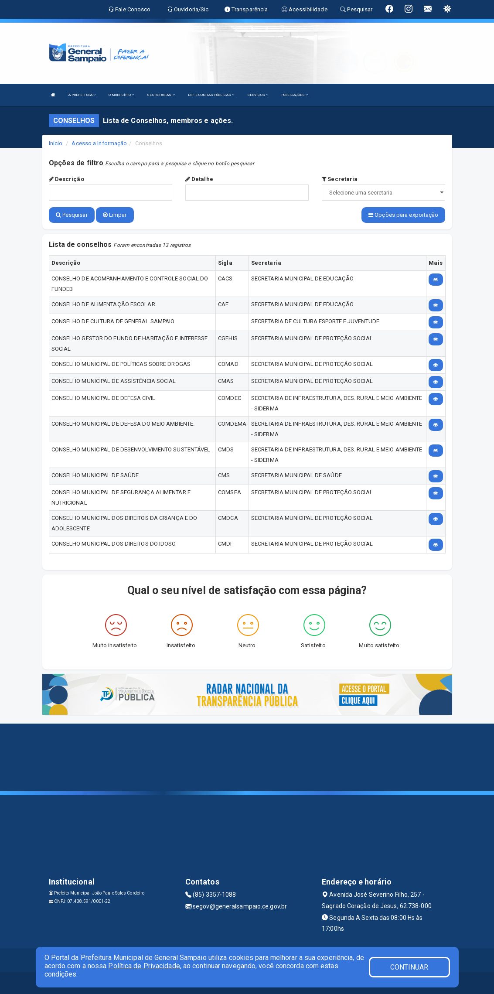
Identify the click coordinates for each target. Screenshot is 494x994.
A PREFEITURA (81, 95)
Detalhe (199, 179)
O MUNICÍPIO (121, 95)
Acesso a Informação (99, 143)
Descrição (66, 179)
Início (56, 143)
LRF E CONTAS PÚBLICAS (211, 95)
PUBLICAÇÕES (294, 95)
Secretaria (340, 179)
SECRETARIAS (160, 95)
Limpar (115, 215)
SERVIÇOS (257, 95)
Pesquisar (72, 215)
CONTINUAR (409, 967)
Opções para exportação (403, 215)
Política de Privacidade (144, 966)
